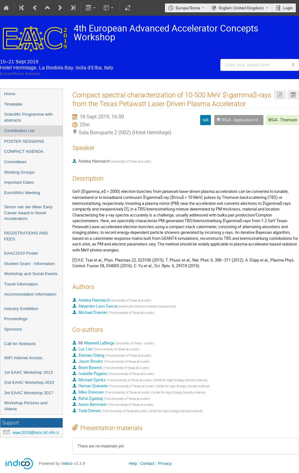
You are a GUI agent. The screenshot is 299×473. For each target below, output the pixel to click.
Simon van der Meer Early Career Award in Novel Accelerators (28, 213)
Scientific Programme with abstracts (28, 117)
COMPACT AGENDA (23, 151)
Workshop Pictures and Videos (26, 406)
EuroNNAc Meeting (22, 192)
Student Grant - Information (29, 263)
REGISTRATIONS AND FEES (26, 236)
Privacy (165, 463)
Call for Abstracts (20, 343)
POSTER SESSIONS (24, 141)
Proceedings (15, 318)
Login (288, 8)
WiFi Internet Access (23, 357)
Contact (147, 463)
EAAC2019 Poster (21, 253)
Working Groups (19, 172)
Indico (66, 463)
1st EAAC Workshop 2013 (28, 372)
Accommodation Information (30, 294)
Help (133, 463)
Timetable (13, 104)
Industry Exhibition (21, 308)
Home (9, 93)
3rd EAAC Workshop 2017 (28, 392)
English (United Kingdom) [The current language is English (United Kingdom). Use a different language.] (241, 8)
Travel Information (21, 284)
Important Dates (19, 182)
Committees (15, 161)
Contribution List (19, 130)
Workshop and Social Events (31, 273)
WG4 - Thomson (282, 120)
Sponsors (13, 329)
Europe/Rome (188, 8)
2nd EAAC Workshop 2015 (29, 382)
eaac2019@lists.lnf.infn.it (36, 432)
